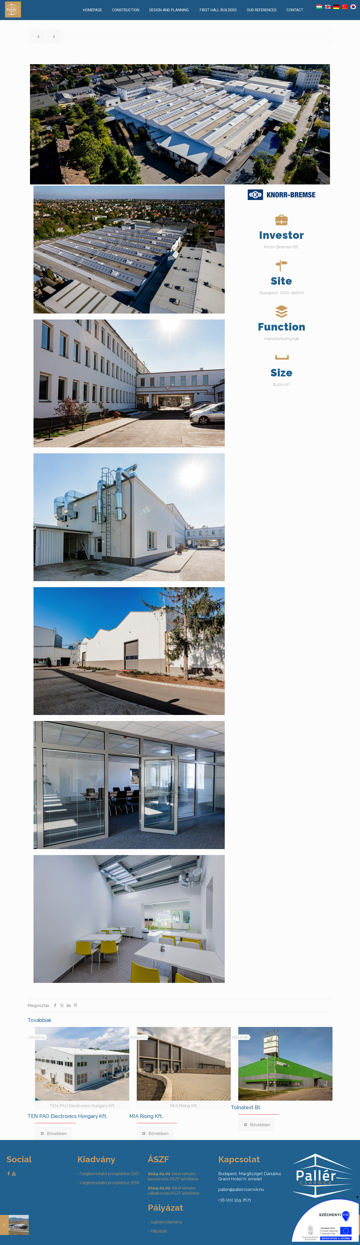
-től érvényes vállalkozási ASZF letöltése (174, 1190)
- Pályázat (157, 1230)
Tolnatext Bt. (246, 1107)
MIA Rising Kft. (146, 1116)
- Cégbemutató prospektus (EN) (108, 1182)
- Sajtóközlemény (165, 1221)
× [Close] (357, 1196)
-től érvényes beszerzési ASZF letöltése (173, 1176)
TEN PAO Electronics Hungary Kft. (67, 1116)
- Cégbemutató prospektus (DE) (108, 1173)
